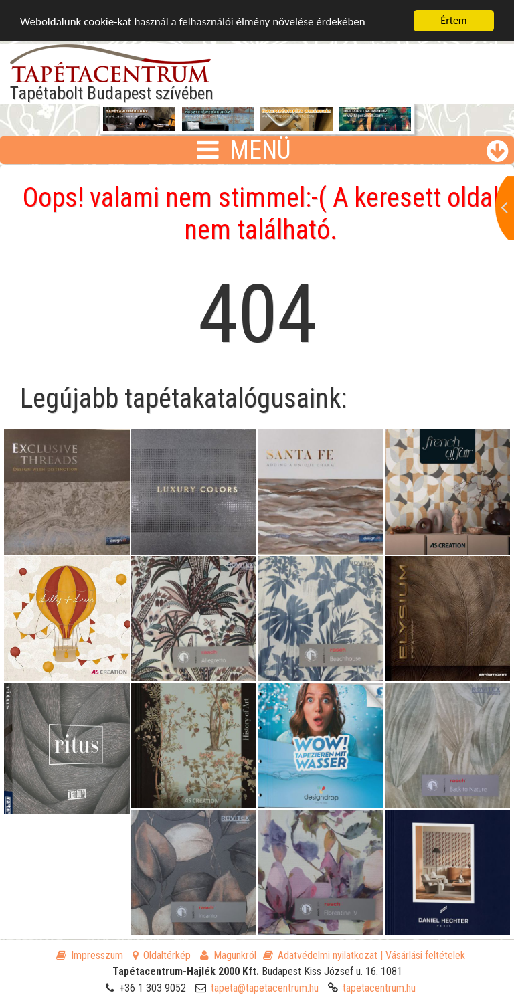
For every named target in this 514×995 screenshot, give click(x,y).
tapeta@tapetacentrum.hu (265, 988)
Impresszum (89, 955)
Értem (453, 20)
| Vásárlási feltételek (422, 955)
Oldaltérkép (162, 955)
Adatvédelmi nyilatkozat (320, 955)
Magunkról (228, 955)
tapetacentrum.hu (379, 988)
